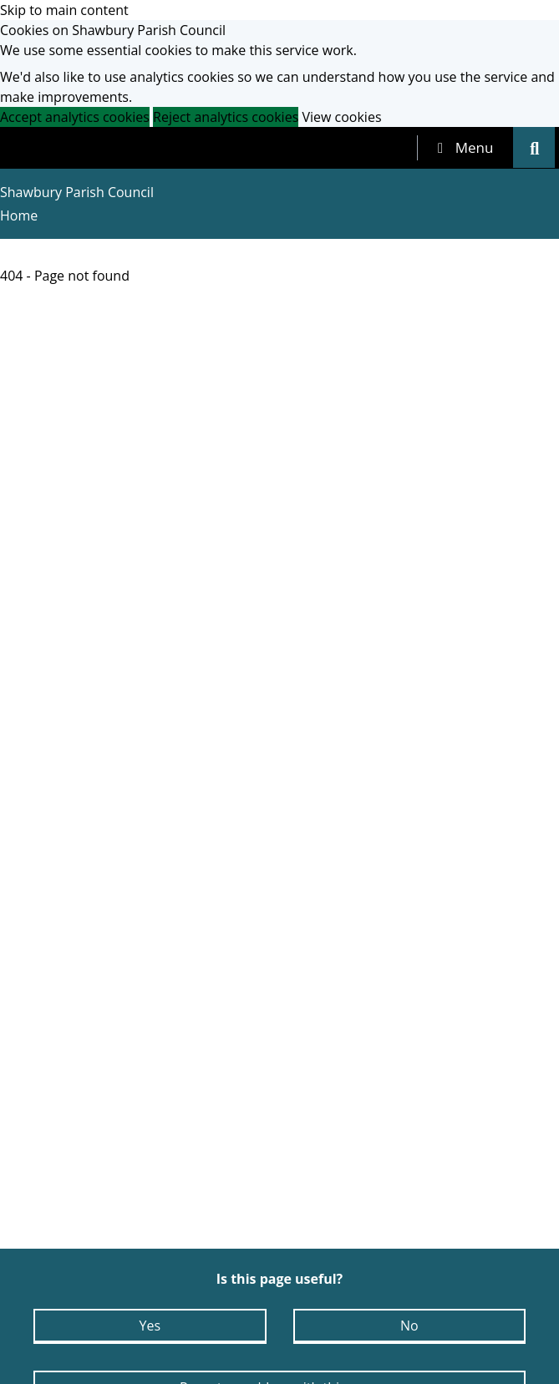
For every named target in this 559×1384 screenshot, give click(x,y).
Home (19, 215)
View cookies (341, 117)
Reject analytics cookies (225, 117)
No (409, 1325)
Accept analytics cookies (75, 117)
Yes (149, 1325)
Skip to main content (64, 10)
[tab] (465, 148)
